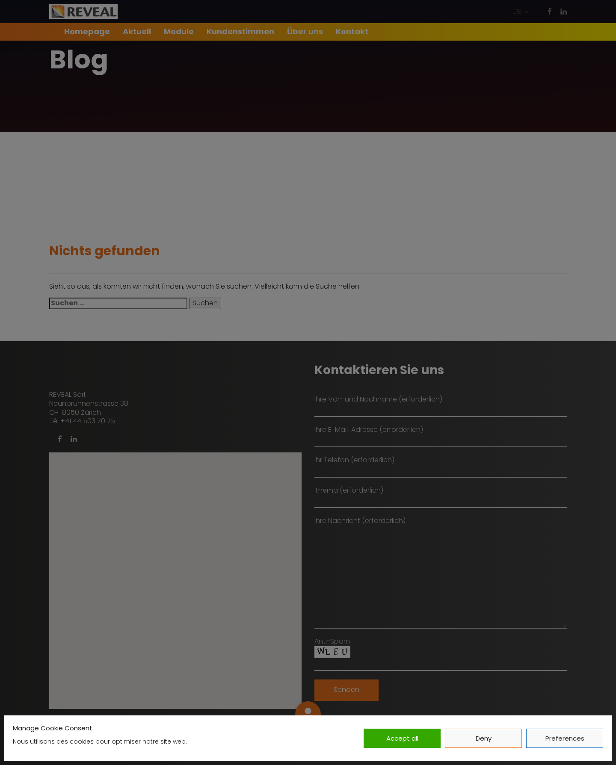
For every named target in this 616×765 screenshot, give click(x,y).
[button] (520, 11)
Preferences (564, 738)
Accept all (402, 738)
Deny (484, 738)
